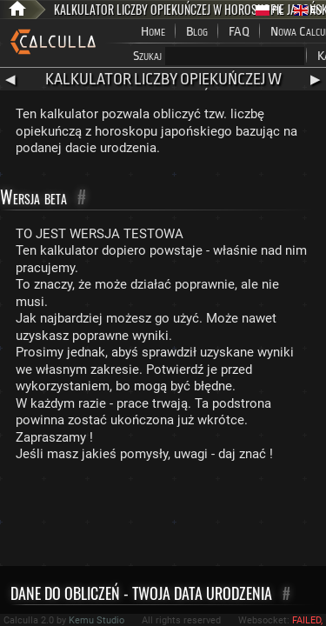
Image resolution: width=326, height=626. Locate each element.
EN (308, 10)
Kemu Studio (96, 620)
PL (269, 10)
